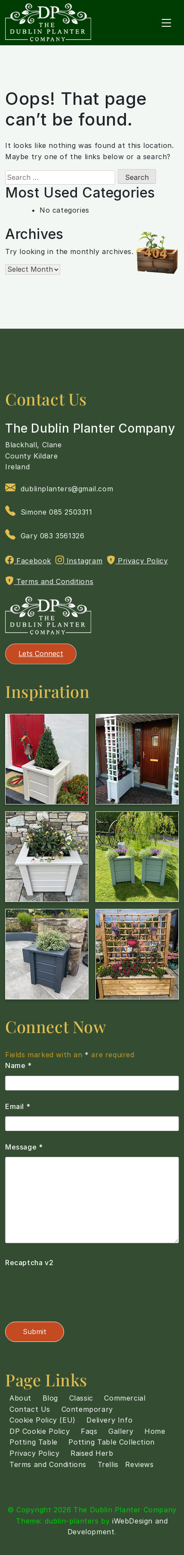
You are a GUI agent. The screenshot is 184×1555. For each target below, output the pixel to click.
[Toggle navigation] (166, 23)
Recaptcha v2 (29, 1262)
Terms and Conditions (49, 581)
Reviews (139, 1464)
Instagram (79, 560)
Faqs (89, 1431)
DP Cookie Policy (39, 1431)
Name (18, 1065)
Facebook (28, 560)
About (20, 1398)
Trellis (108, 1464)
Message (24, 1147)
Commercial (124, 1398)
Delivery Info (109, 1420)
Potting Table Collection (111, 1442)
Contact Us (29, 1409)
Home (154, 1431)
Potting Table (33, 1442)
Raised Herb (92, 1453)
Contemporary (87, 1409)
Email (17, 1106)
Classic (81, 1398)
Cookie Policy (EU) (42, 1420)
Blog (50, 1398)
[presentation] (70, 1290)
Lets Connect (40, 653)
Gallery (120, 1431)
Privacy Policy (137, 560)
